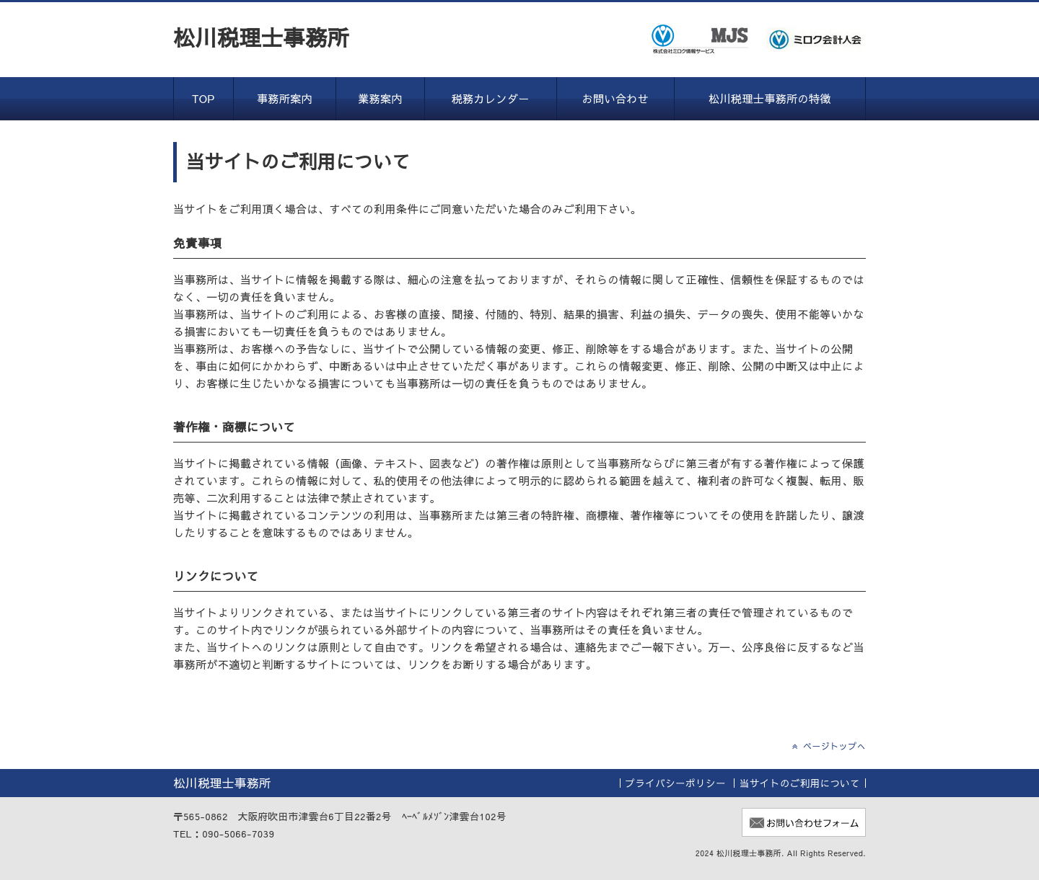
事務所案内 (284, 98)
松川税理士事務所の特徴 (770, 98)
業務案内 (380, 98)
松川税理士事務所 (261, 37)
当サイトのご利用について (800, 783)
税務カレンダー (491, 98)
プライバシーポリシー (675, 783)
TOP (203, 98)
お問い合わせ (615, 98)
